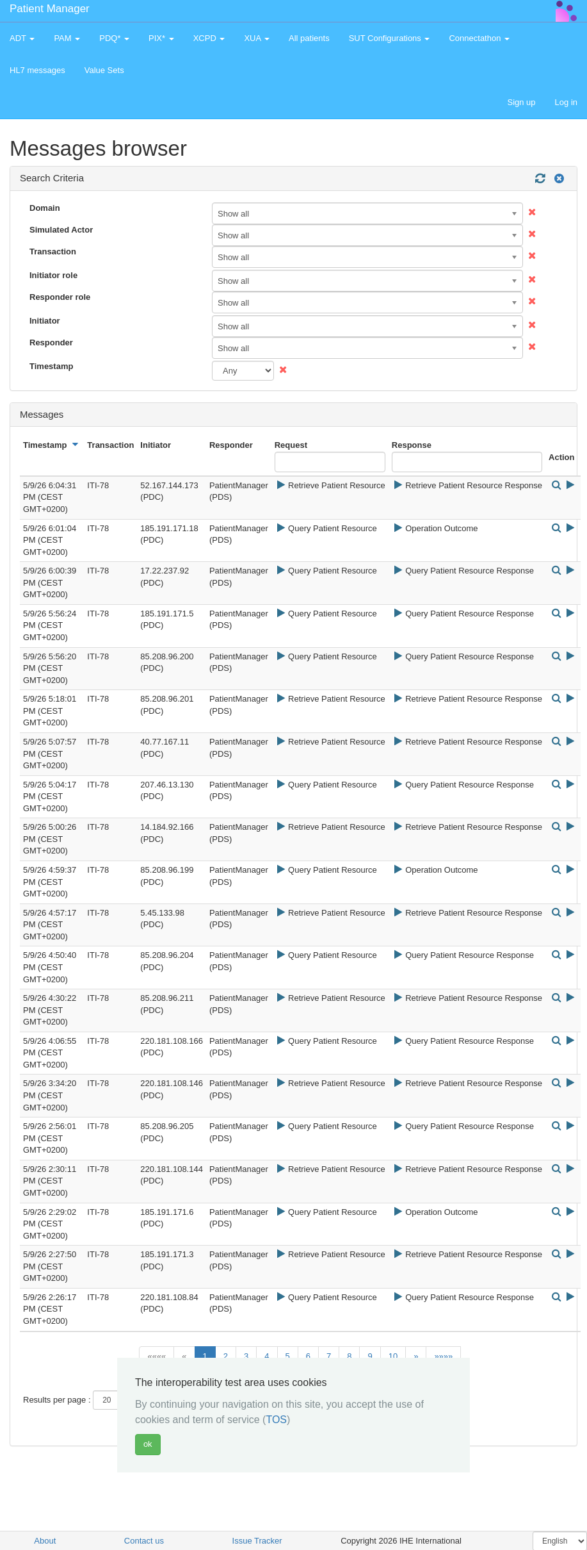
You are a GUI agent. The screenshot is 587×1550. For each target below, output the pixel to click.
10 (393, 1356)
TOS (276, 1419)
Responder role (59, 297)
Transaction (52, 251)
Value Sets (104, 70)
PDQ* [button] (114, 38)
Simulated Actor (61, 230)
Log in (566, 102)
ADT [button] (22, 38)
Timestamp (51, 366)
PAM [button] (67, 38)
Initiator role (53, 275)
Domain (44, 208)
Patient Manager (50, 9)
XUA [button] (256, 38)
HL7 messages (37, 70)
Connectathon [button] (479, 38)
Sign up (521, 102)
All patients (309, 38)
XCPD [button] (209, 38)
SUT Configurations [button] (389, 38)
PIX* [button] (161, 38)
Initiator (44, 321)
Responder (51, 342)
